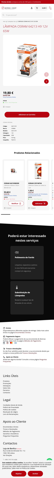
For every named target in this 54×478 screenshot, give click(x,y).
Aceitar (35, 474)
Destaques (6, 386)
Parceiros (6, 390)
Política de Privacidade (11, 407)
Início (4, 21)
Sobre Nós (6, 388)
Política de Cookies (9, 410)
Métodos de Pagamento (32, 341)
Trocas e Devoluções (29, 353)
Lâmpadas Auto (12, 21)
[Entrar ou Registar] (31, 8)
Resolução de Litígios (10, 412)
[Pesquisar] (3, 15)
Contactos (6, 393)
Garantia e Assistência (11, 434)
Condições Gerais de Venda (12, 405)
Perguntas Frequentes (11, 436)
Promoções (7, 383)
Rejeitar (19, 474)
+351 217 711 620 (11, 460)
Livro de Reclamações (10, 414)
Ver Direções (7, 455)
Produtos (6, 381)
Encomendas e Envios (23, 332)
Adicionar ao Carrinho (27, 115)
